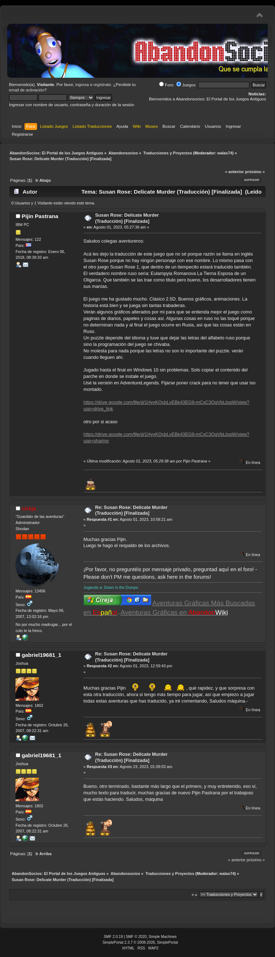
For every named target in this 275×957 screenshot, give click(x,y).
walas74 (224, 153)
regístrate (102, 84)
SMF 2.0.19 (113, 937)
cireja (29, 508)
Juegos (185, 85)
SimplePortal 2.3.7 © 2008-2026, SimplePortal (140, 942)
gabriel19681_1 (41, 655)
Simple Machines (163, 937)
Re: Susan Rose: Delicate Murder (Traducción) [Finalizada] (131, 510)
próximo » (255, 172)
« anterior (234, 172)
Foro (166, 85)
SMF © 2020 (136, 937)
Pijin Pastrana (40, 216)
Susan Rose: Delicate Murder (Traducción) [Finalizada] (127, 218)
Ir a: (195, 895)
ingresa (82, 84)
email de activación (26, 90)
